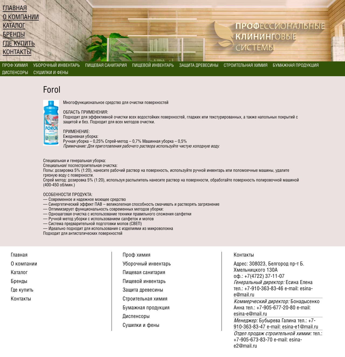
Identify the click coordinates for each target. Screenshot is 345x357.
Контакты (17, 51)
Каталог (14, 25)
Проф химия (15, 65)
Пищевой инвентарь (153, 65)
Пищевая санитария (106, 65)
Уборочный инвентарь (56, 65)
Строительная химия (245, 65)
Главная (15, 8)
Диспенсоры (15, 72)
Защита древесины (198, 65)
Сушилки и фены (50, 72)
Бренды (14, 34)
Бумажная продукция (296, 65)
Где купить (19, 43)
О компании (21, 16)
